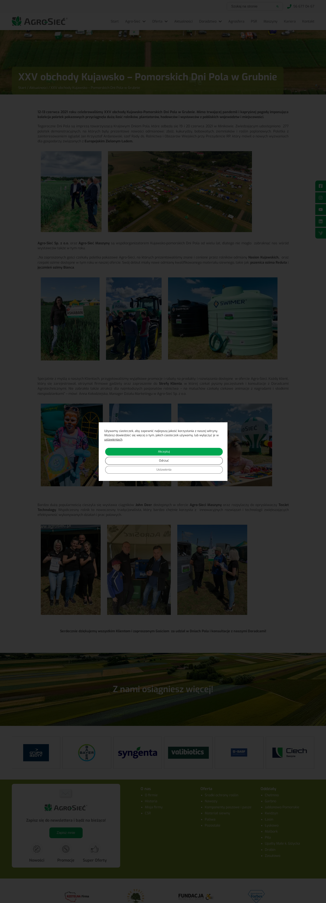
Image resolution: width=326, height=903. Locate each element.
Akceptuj (164, 452)
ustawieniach (113, 440)
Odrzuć (164, 461)
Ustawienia (163, 470)
